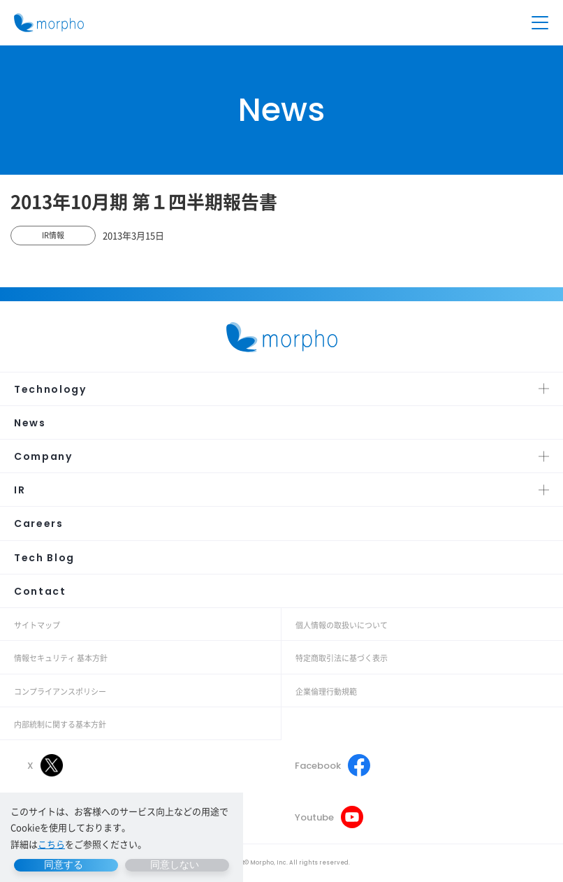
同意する (63, 864)
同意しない (174, 864)
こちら (51, 844)
